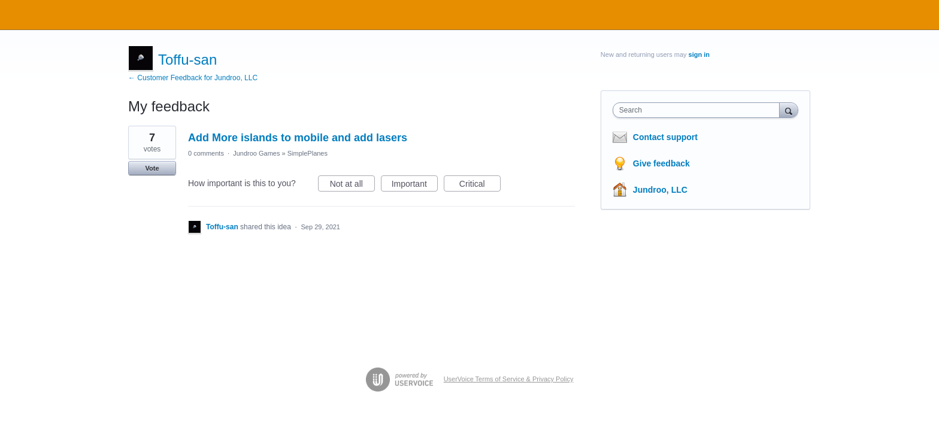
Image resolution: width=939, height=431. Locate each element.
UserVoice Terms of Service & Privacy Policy (509, 379)
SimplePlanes (307, 153)
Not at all (352, 185)
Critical (480, 185)
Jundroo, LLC (660, 190)
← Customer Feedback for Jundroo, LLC (193, 78)
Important (415, 185)
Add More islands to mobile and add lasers (297, 138)
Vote (152, 168)
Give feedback (661, 163)
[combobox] (699, 110)
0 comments (206, 153)
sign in (699, 54)
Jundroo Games (256, 153)
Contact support (665, 137)
